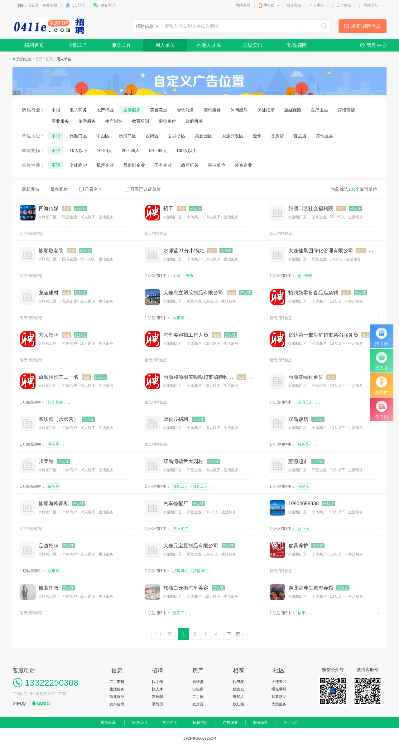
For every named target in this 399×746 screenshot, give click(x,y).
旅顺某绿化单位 (305, 377)
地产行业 (105, 109)
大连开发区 (232, 135)
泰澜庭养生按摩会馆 (310, 587)
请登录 (33, 5)
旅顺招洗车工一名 (59, 377)
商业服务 (60, 121)
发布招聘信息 (366, 26)
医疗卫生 (319, 109)
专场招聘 (296, 45)
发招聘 (157, 696)
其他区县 (324, 135)
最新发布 (30, 189)
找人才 (157, 689)
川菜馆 (46, 461)
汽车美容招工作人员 (185, 335)
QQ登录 (78, 5)
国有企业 (163, 165)
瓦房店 (277, 135)
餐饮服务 (185, 109)
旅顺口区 (78, 135)
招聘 (49, 59)
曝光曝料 (279, 689)
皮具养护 (298, 545)
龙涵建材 (49, 292)
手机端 (269, 5)
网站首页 (242, 5)
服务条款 (260, 722)
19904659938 (303, 503)
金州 (257, 135)
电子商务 (78, 109)
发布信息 (116, 704)
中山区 (102, 135)
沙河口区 (127, 135)
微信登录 (108, 5)
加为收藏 (108, 722)
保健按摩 (266, 109)
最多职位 (59, 189)
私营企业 (105, 165)
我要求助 (279, 696)
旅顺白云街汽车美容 (185, 587)
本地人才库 (208, 45)
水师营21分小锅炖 (183, 250)
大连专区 (279, 681)
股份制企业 (134, 165)
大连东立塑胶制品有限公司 (193, 292)
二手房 (198, 696)
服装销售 (49, 587)
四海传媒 (49, 208)
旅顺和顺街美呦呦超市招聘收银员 (198, 377)
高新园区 (203, 135)
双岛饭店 (298, 419)
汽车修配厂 (175, 503)
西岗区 (152, 135)
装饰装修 (212, 109)
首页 (39, 59)
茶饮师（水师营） (59, 419)
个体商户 (78, 165)
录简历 (157, 704)
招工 (168, 208)
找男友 (238, 681)
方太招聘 (49, 335)
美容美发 (158, 109)
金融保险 (292, 109)
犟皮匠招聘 (175, 419)
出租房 (198, 689)
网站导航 (370, 5)
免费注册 (49, 5)
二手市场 (116, 681)
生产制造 (114, 121)
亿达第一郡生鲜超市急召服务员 (323, 335)
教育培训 (140, 121)
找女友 (238, 689)
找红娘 (238, 704)
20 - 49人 (131, 150)
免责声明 (169, 722)
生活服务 (132, 109)
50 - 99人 (158, 150)
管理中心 (377, 45)
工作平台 (343, 5)
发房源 (198, 704)
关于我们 (290, 722)
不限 (55, 109)
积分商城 (293, 5)
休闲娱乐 (239, 109)
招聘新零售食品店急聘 (313, 292)
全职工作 (78, 45)
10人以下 (79, 150)
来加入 (238, 696)
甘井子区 (176, 135)
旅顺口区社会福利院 (310, 208)
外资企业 (243, 165)
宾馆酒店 (346, 109)
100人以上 (186, 150)
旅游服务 (87, 121)
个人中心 (316, 5)
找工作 (157, 681)
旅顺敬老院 (51, 250)
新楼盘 (198, 681)
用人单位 (165, 45)
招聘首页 (34, 45)
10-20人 (105, 150)
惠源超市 (298, 461)
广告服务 (230, 722)
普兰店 (299, 135)
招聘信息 (200, 722)
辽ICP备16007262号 (199, 738)
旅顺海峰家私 (54, 503)
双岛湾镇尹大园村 (183, 461)
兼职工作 (122, 45)
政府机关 (194, 121)
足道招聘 (49, 545)
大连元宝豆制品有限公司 (190, 545)
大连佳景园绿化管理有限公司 (320, 250)
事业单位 (167, 121)
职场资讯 (252, 45)
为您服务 (279, 704)
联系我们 (139, 722)
